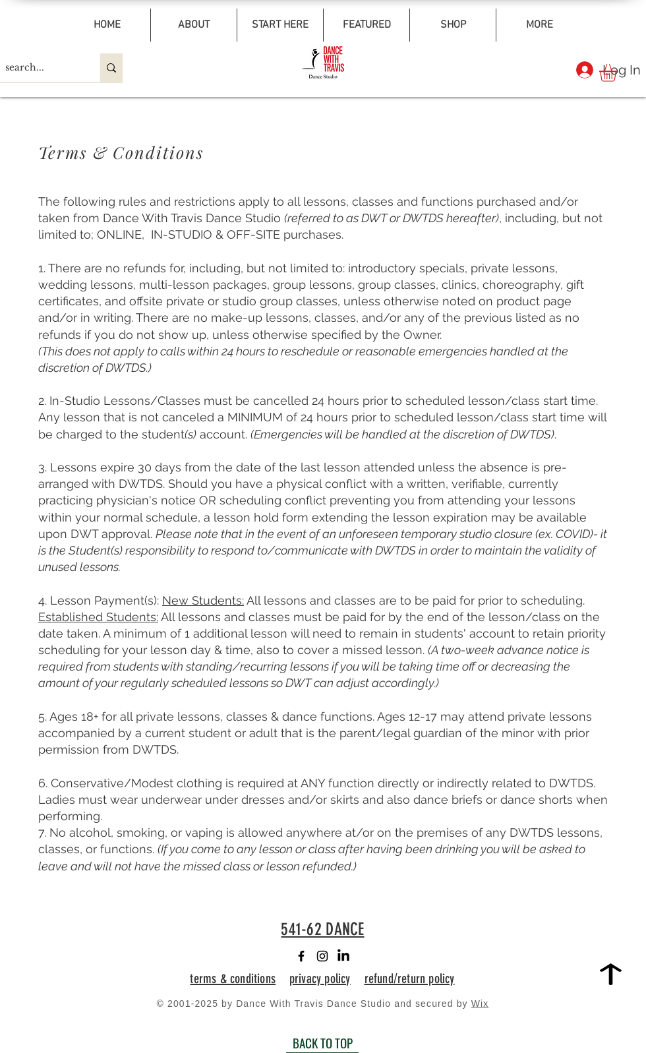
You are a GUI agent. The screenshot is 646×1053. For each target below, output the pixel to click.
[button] (618, 73)
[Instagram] (322, 956)
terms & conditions (233, 978)
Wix (480, 1003)
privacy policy (320, 978)
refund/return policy (410, 978)
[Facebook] (301, 956)
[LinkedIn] (343, 956)
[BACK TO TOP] (322, 1043)
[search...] (39, 67)
